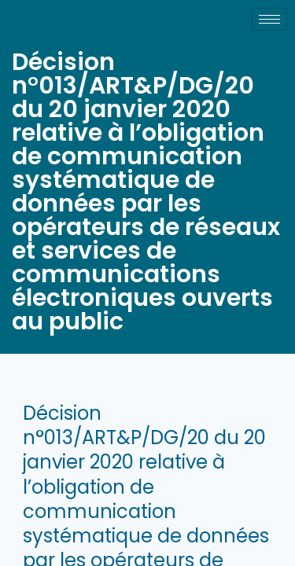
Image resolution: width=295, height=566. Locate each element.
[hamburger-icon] (269, 19)
